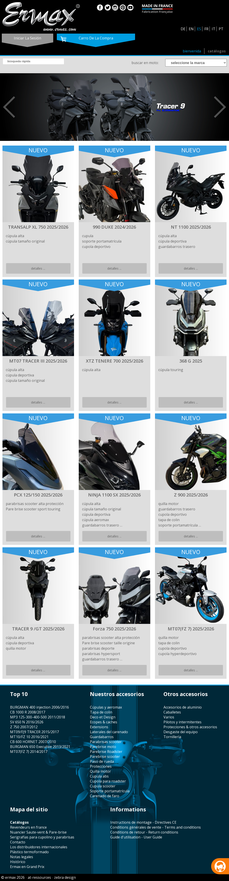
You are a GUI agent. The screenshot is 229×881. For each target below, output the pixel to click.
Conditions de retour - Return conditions (144, 832)
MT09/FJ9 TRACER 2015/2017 (34, 731)
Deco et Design (102, 717)
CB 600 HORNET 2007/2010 (33, 741)
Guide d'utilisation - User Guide (136, 837)
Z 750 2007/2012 (24, 726)
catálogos (217, 51)
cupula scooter (102, 786)
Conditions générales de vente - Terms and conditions (155, 827)
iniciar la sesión (27, 38)
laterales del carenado (109, 731)
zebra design (65, 877)
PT (221, 28)
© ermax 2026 (13, 877)
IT (213, 28)
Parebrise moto (103, 746)
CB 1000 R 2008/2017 (27, 712)
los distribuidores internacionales (38, 846)
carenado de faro (104, 795)
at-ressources (39, 877)
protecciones (101, 766)
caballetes (172, 712)
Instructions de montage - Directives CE (143, 822)
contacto (17, 842)
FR (206, 28)
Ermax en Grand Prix (27, 866)
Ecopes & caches (103, 722)
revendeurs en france (28, 827)
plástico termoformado (29, 851)
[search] (33, 61)
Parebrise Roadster (106, 751)
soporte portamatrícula (109, 791)
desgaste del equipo (180, 731)
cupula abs (99, 776)
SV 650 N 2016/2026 (26, 722)
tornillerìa (172, 736)
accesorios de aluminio (182, 707)
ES (199, 28)
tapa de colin (101, 712)
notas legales (21, 856)
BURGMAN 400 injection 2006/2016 (39, 707)
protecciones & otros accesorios (190, 726)
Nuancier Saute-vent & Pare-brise (38, 832)
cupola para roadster (108, 781)
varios (168, 717)
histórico (17, 861)
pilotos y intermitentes (182, 722)
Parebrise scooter (105, 756)
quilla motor (100, 771)
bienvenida (192, 51)
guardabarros (102, 736)
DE (183, 28)
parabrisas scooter (106, 741)
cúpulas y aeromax (106, 707)
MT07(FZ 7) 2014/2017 (28, 751)
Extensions (99, 726)
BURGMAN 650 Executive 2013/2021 (40, 746)
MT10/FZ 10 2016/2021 (29, 736)
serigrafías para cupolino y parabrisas (42, 837)
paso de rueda (102, 761)
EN (191, 28)
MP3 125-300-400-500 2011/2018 (37, 717)
